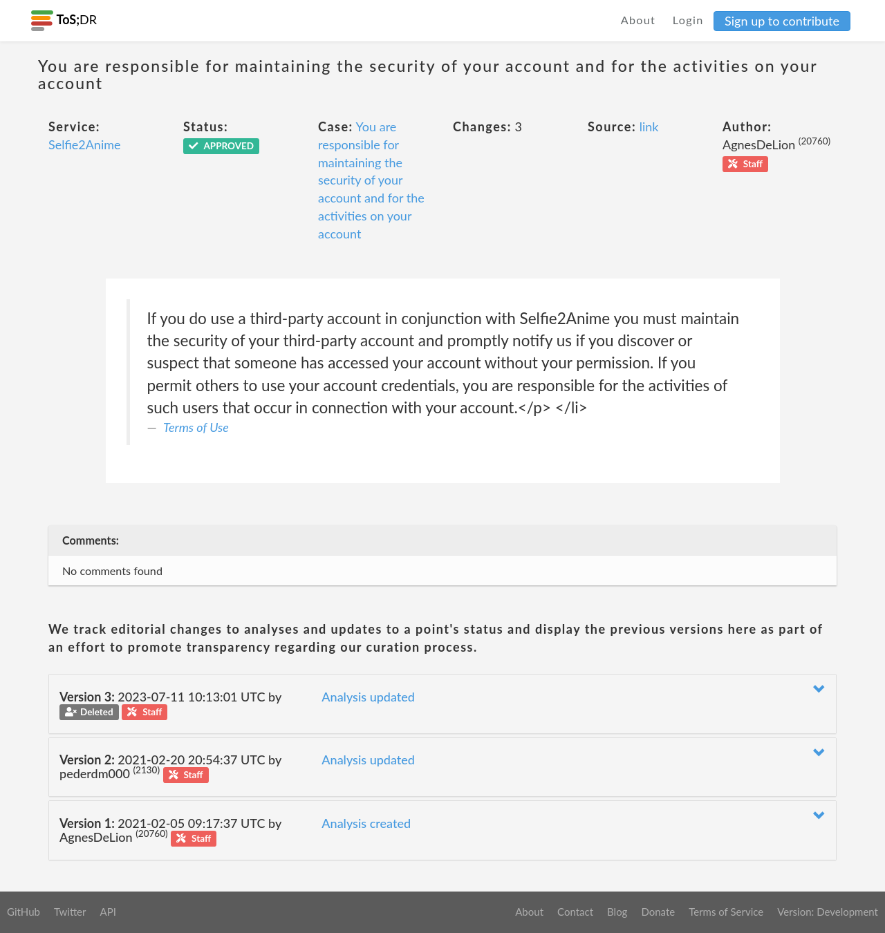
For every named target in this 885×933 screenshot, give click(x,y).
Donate (658, 911)
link (649, 126)
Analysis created (366, 823)
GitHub (23, 911)
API (107, 911)
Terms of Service (726, 911)
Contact (575, 911)
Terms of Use (196, 427)
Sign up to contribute (782, 20)
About (638, 19)
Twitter (70, 911)
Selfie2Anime (84, 144)
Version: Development (827, 911)
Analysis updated (368, 696)
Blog (617, 911)
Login (688, 19)
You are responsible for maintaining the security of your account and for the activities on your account (371, 180)
